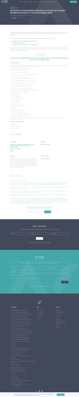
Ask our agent (40, 1)
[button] (25, 2)
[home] (4, 2)
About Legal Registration (39, 258)
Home (21, 1)
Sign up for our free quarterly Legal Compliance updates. (39, 207)
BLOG (54, 1)
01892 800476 (73, 1)
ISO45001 (12, 151)
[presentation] (17, 238)
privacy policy (49, 242)
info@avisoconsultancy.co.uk (53, 263)
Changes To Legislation (45, 144)
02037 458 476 (44, 263)
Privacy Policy (30, 395)
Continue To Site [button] (61, 394)
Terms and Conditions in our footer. (22, 180)
